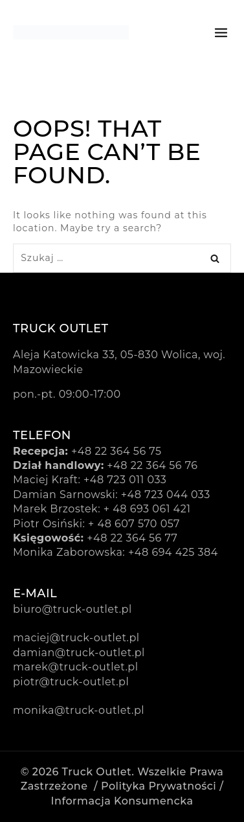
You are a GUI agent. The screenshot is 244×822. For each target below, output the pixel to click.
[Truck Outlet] (71, 32)
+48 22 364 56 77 (132, 538)
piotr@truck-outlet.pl (71, 682)
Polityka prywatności (158, 786)
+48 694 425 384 (173, 552)
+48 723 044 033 (165, 494)
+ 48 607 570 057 (134, 524)
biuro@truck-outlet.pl (72, 609)
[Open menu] (221, 32)
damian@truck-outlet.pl (79, 652)
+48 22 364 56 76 (152, 465)
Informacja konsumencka (122, 801)
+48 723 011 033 (124, 480)
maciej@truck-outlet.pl (76, 638)
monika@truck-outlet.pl (78, 710)
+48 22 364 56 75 (116, 451)
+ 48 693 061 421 (147, 509)
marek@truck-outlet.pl (75, 667)
